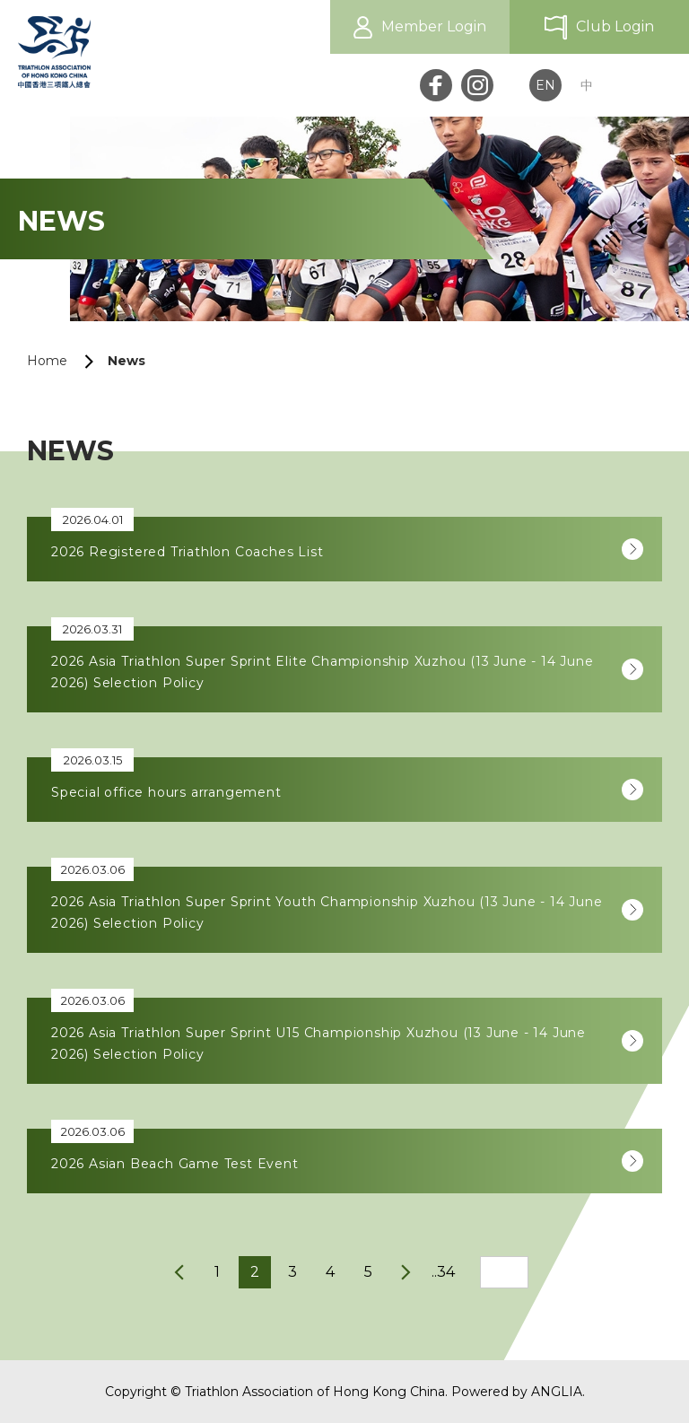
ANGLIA (556, 1392)
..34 (443, 1271)
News (126, 361)
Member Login (433, 26)
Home (47, 361)
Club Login (615, 26)
